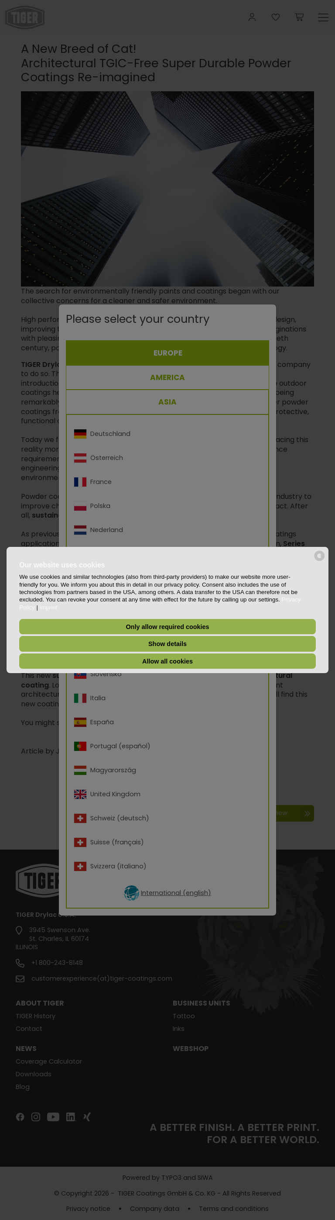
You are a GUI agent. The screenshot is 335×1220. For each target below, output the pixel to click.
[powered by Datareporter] (319, 560)
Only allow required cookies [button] (167, 626)
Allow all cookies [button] (167, 661)
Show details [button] (167, 643)
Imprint (49, 607)
